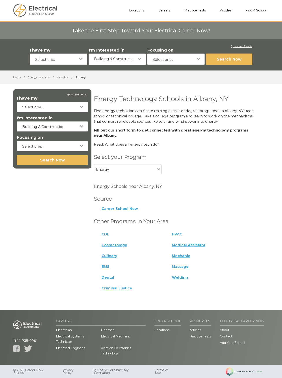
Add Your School (232, 343)
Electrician (64, 330)
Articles (225, 10)
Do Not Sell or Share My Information (110, 371)
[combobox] (58, 59)
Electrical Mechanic (116, 336)
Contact (226, 336)
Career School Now (120, 209)
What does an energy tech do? (132, 144)
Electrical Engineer (70, 348)
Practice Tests (195, 10)
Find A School (256, 10)
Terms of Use (161, 371)
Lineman (108, 330)
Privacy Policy (68, 371)
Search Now (229, 59)
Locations (136, 10)
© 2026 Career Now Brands (28, 371)
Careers (164, 10)
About (224, 330)
